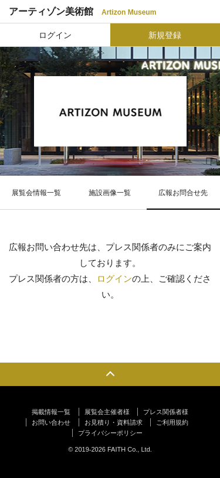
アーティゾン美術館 (82, 11)
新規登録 (164, 35)
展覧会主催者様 (107, 411)
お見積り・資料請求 (113, 422)
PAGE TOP (110, 374)
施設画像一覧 (110, 193)
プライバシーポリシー (110, 432)
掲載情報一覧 (51, 411)
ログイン (55, 35)
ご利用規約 (172, 422)
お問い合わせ (51, 422)
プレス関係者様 (165, 411)
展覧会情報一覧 (36, 193)
